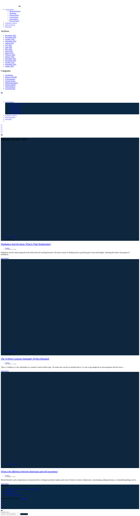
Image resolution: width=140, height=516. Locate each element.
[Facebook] (2, 125)
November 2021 (10, 60)
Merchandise (10, 25)
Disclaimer (9, 491)
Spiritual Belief (14, 15)
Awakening (12, 13)
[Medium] (2, 130)
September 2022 (10, 41)
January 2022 (9, 57)
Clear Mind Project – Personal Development (22, 489)
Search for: (5, 512)
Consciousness (13, 17)
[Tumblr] (2, 132)
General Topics (11, 23)
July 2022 (8, 45)
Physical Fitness (14, 21)
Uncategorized (10, 89)
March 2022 (9, 53)
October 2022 (10, 39)
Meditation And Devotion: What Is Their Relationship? (26, 244)
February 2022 (10, 55)
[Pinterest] (2, 128)
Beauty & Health (11, 77)
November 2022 (10, 37)
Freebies (8, 26)
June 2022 (8, 47)
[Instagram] (2, 127)
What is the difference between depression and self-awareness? (29, 471)
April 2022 (9, 51)
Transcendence (13, 19)
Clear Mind (23, 498)
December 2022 (10, 35)
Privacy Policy (11, 493)
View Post (5, 258)
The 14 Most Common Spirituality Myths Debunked (25, 358)
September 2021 (10, 64)
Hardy (7, 248)
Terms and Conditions (13, 495)
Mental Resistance (14, 11)
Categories (9, 9)
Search (24, 514)
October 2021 (10, 62)
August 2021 (9, 66)
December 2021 (10, 59)
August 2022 (9, 43)
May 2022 (8, 49)
